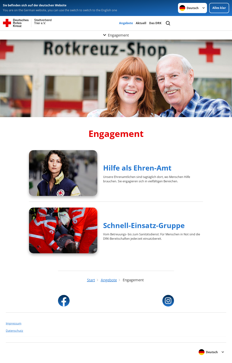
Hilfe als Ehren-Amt (137, 168)
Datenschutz (14, 331)
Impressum (13, 323)
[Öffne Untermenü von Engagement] (116, 35)
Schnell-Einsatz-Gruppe (144, 225)
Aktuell (141, 23)
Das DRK (155, 23)
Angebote (126, 23)
